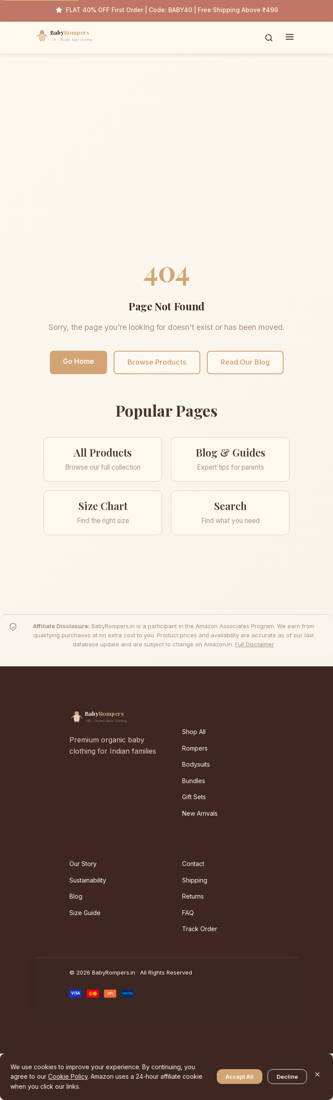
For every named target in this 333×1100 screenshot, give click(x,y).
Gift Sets (194, 796)
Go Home (78, 361)
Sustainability (87, 880)
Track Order (199, 928)
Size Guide (85, 912)
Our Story (83, 863)
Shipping (194, 880)
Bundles (193, 780)
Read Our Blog (245, 362)
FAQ (188, 912)
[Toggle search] (269, 37)
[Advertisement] (166, 163)
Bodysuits (196, 764)
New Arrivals (200, 813)
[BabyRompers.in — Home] (82, 38)
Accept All (239, 1076)
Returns (193, 896)
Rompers (195, 748)
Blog (75, 896)
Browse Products (156, 362)
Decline (287, 1076)
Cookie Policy (68, 1076)
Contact (193, 863)
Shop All (194, 731)
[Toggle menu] (289, 37)
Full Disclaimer (254, 644)
